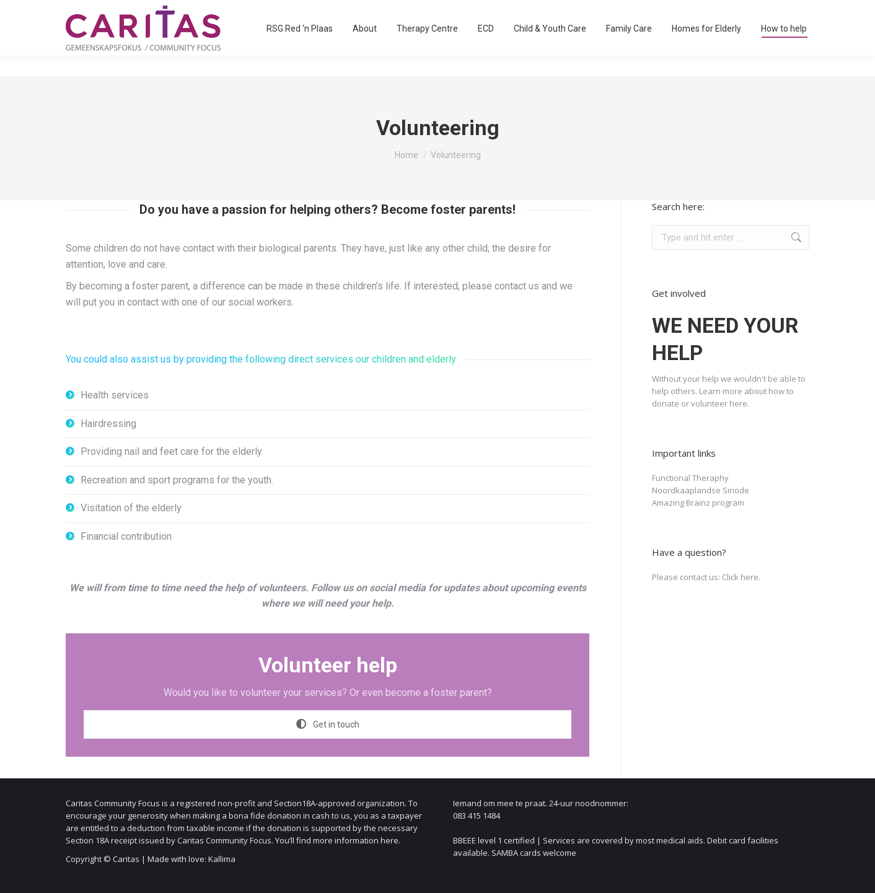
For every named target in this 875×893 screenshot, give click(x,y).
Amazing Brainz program (698, 502)
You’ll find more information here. (337, 840)
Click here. (741, 577)
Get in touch (327, 724)
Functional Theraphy (690, 477)
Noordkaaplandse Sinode (700, 490)
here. (739, 403)
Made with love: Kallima (191, 858)
